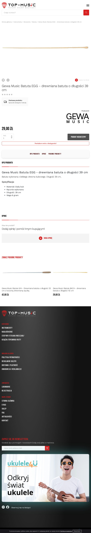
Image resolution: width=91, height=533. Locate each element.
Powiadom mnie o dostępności (45, 143)
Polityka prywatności (11, 357)
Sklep (4, 409)
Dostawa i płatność (10, 365)
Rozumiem (77, 531)
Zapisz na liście (82, 80)
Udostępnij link (8, 80)
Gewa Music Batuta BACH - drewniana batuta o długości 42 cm (69, 289)
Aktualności (7, 416)
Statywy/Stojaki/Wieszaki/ (13, 336)
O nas (4, 405)
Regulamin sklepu (9, 361)
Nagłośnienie (7, 332)
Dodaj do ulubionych (3, 80)
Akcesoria (27, 22)
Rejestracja (7, 391)
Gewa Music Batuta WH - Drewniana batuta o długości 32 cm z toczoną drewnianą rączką (26, 289)
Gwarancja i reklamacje (12, 369)
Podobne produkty (54, 154)
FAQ (3, 412)
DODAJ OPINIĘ (45, 238)
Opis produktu (35, 154)
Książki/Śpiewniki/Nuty (11, 339)
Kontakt (5, 420)
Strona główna (7, 22)
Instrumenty (18, 22)
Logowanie (6, 387)
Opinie (44, 154)
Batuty (34, 22)
